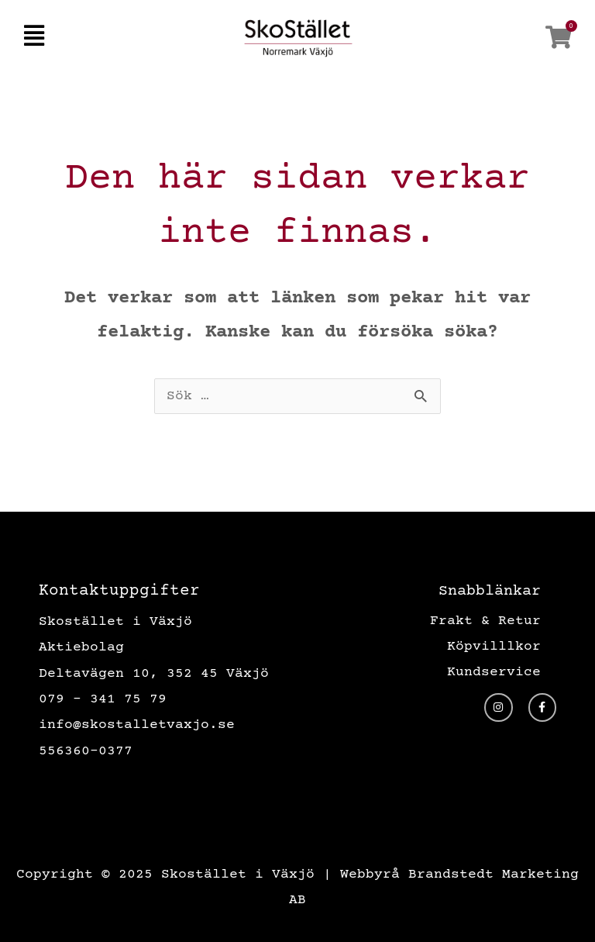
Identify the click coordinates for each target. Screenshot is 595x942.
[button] (33, 37)
